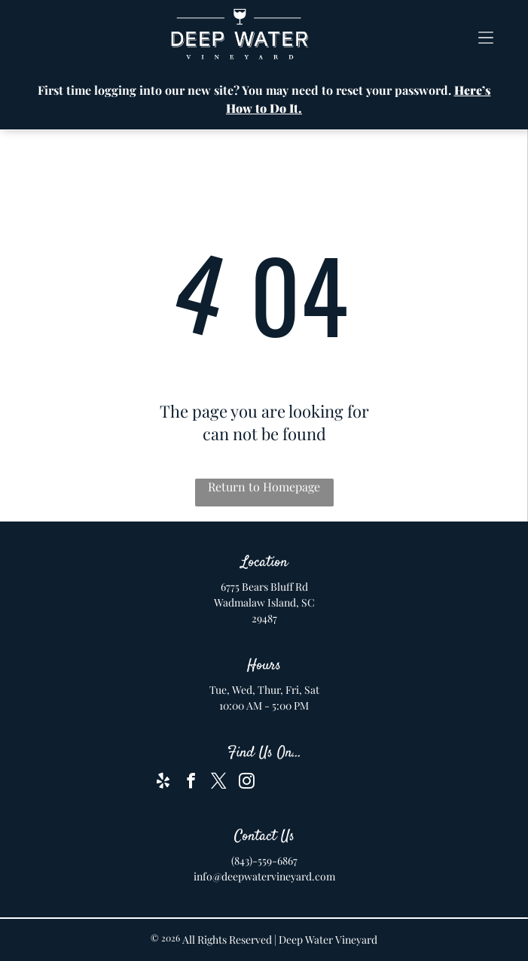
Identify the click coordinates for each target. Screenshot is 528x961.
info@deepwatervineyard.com (264, 876)
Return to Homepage (264, 486)
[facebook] (191, 783)
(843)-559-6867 (264, 860)
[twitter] (219, 783)
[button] (485, 34)
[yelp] (163, 783)
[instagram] (247, 783)
